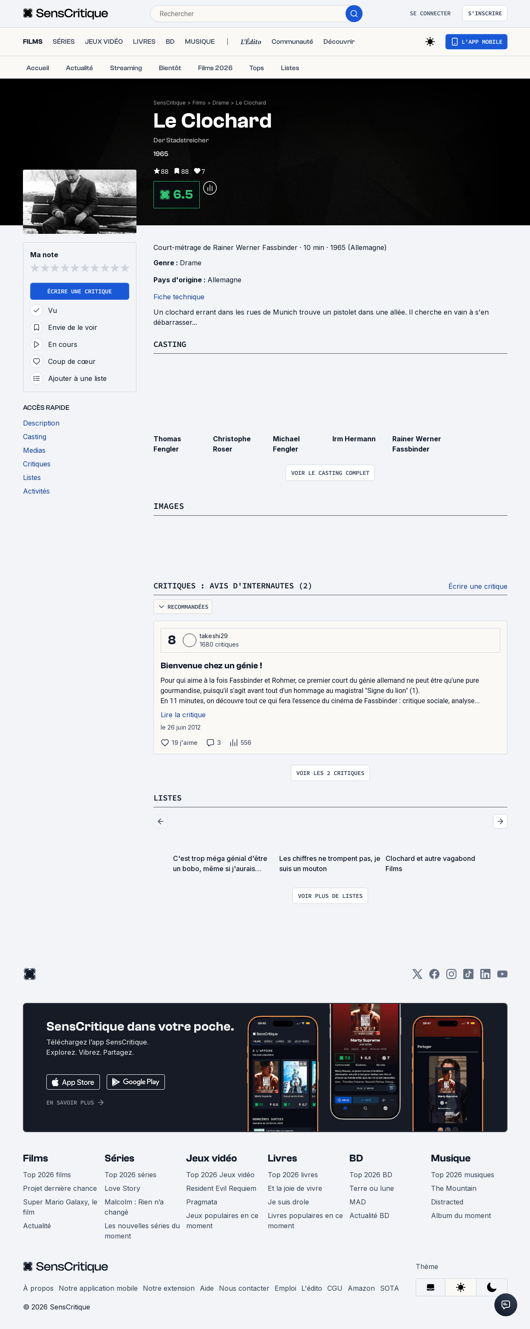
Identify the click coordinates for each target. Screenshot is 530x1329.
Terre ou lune (371, 1188)
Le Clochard (251, 102)
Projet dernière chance (60, 1188)
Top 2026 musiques (462, 1174)
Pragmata (201, 1202)
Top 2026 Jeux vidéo (220, 1174)
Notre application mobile (98, 1288)
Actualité (37, 1225)
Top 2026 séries (130, 1174)
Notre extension (169, 1288)
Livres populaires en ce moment (305, 1220)
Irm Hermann (354, 438)
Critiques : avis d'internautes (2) (240, 585)
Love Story (122, 1188)
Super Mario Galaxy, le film (60, 1207)
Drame (221, 102)
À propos (38, 1288)
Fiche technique (178, 296)
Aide (207, 1288)
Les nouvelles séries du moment (142, 1230)
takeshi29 (214, 635)
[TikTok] (468, 976)
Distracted (447, 1202)
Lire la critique (183, 714)
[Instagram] (451, 976)
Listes (168, 797)
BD (356, 1158)
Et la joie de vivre (295, 1188)
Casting (171, 343)
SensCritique (169, 102)
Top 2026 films (47, 1174)
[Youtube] (502, 976)
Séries (119, 1158)
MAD (357, 1202)
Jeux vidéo (211, 1158)
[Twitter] (417, 976)
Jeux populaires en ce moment (222, 1220)
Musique (450, 1158)
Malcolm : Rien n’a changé (134, 1207)
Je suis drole (288, 1202)
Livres (282, 1158)
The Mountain (453, 1188)
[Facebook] (434, 976)
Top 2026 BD (370, 1174)
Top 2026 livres (293, 1174)
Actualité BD (369, 1215)
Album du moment (461, 1215)
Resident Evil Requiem (221, 1188)
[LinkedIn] (485, 976)
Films (199, 102)
